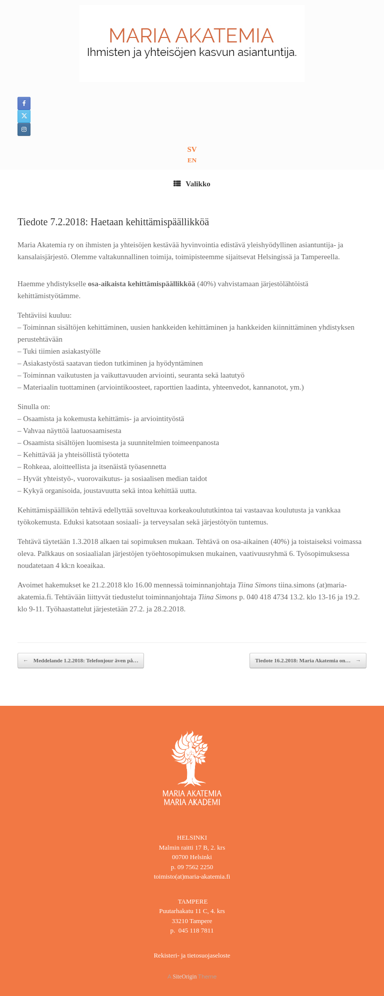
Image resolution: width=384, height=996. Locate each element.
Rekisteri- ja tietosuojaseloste (192, 955)
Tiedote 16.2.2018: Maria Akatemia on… (308, 660)
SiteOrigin (185, 977)
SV (191, 149)
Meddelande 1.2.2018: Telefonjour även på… (80, 660)
